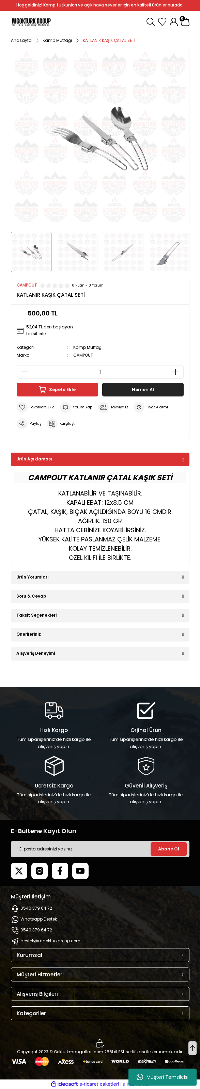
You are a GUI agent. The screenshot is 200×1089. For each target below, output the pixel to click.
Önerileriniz (28, 634)
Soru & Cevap (31, 596)
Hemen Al (143, 389)
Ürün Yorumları (32, 577)
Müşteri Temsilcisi (162, 1077)
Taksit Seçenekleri (36, 615)
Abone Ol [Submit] (168, 849)
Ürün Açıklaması (34, 459)
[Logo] (31, 22)
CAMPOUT (83, 355)
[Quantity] (100, 372)
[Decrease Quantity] (23, 372)
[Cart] (185, 22)
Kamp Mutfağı (88, 347)
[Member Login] (174, 22)
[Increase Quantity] (177, 372)
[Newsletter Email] (100, 849)
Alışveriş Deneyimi (35, 653)
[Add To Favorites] (36, 407)
